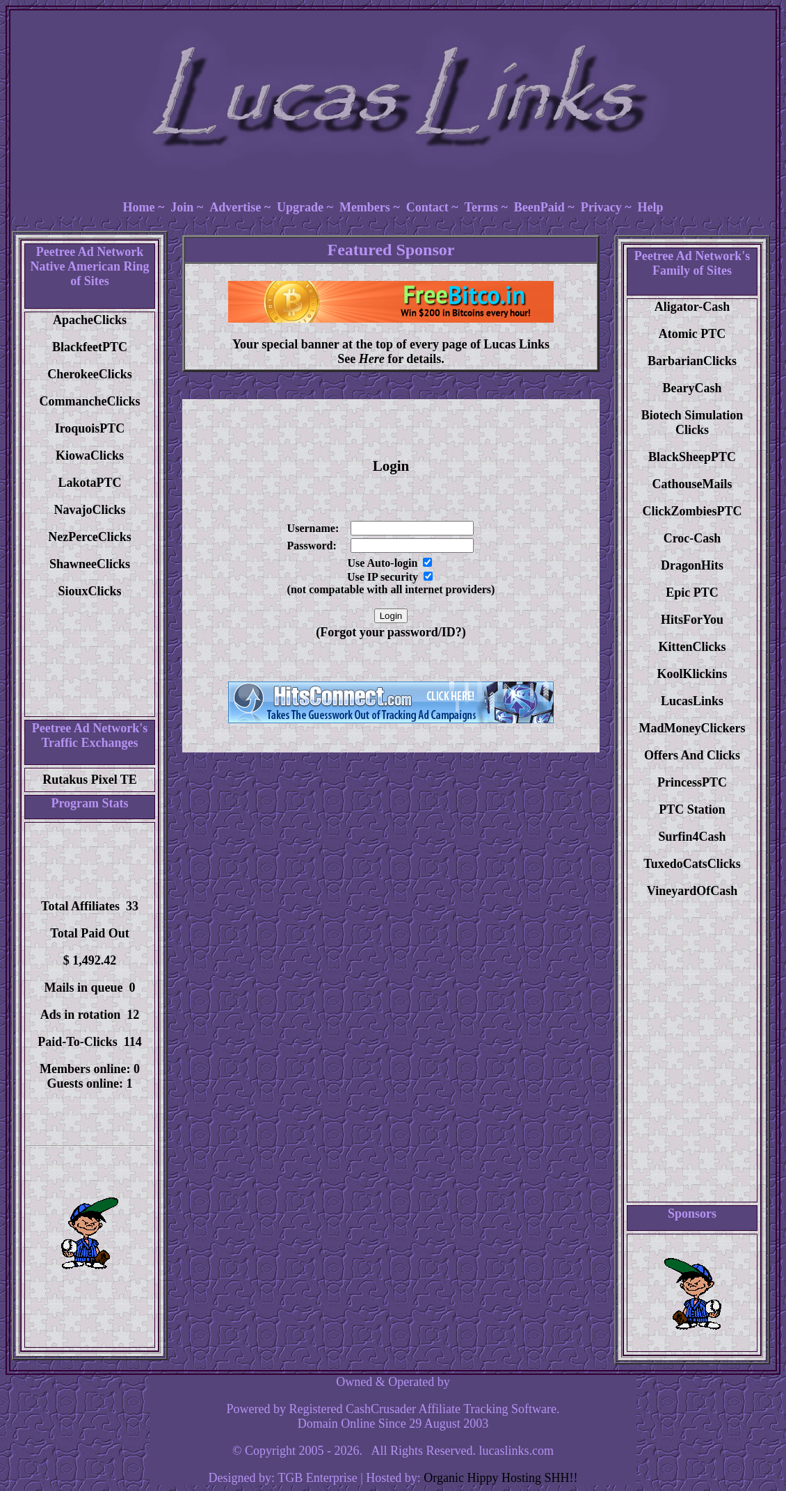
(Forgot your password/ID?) (391, 632)
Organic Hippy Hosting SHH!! (500, 1478)
